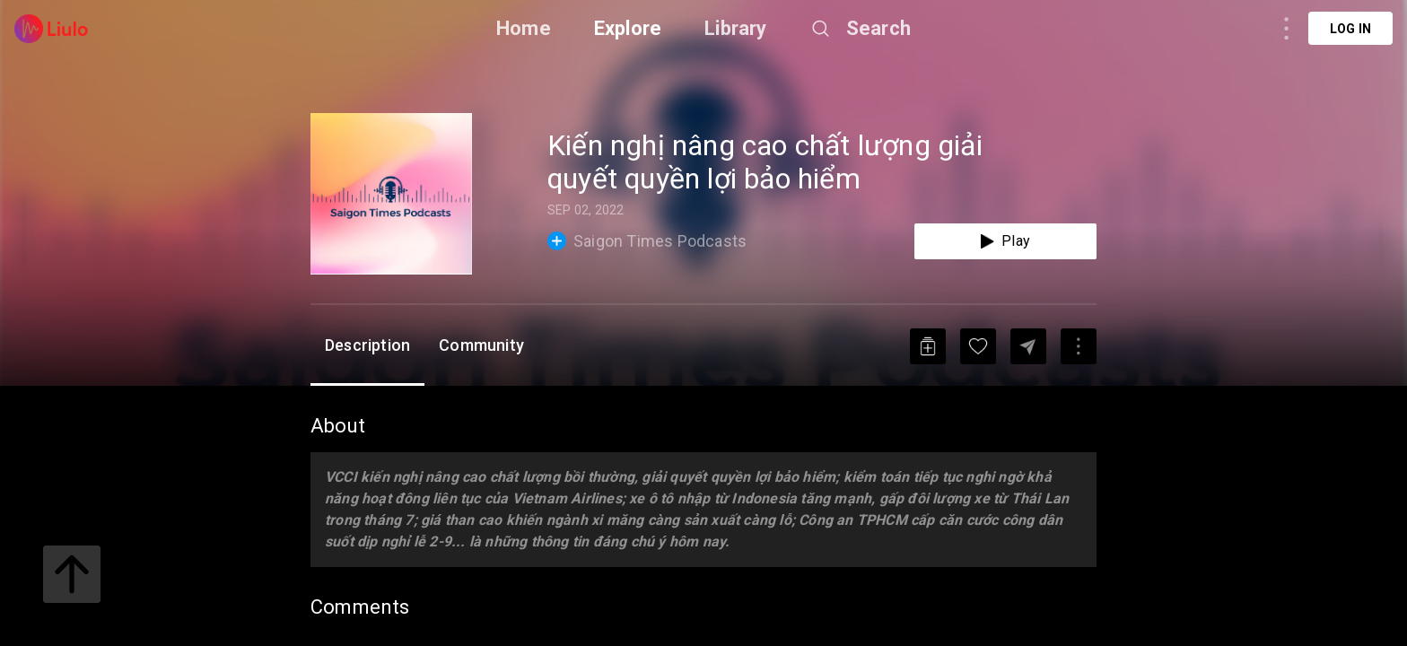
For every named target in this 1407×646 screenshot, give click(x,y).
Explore (627, 28)
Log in (1350, 29)
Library (735, 28)
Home (523, 28)
